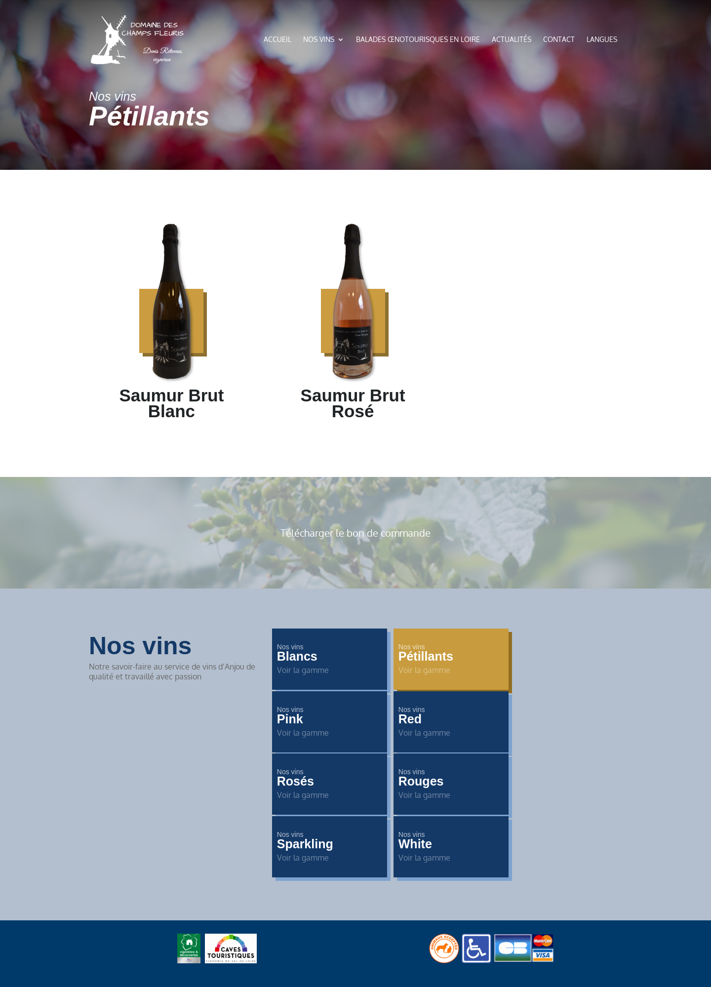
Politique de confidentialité (355, 879)
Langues (602, 39)
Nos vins (318, 39)
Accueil (277, 39)
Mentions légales (440, 879)
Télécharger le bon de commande (355, 532)
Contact (559, 39)
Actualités (511, 39)
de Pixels (371, 932)
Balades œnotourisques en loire (418, 39)
